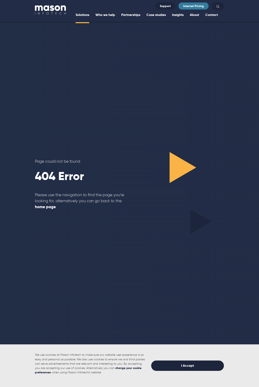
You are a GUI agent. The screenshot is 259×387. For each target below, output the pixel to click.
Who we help (105, 15)
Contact (211, 15)
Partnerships (130, 15)
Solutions (82, 15)
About (194, 15)
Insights (178, 15)
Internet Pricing (193, 6)
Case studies (156, 15)
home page (45, 206)
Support (165, 6)
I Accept (187, 365)
